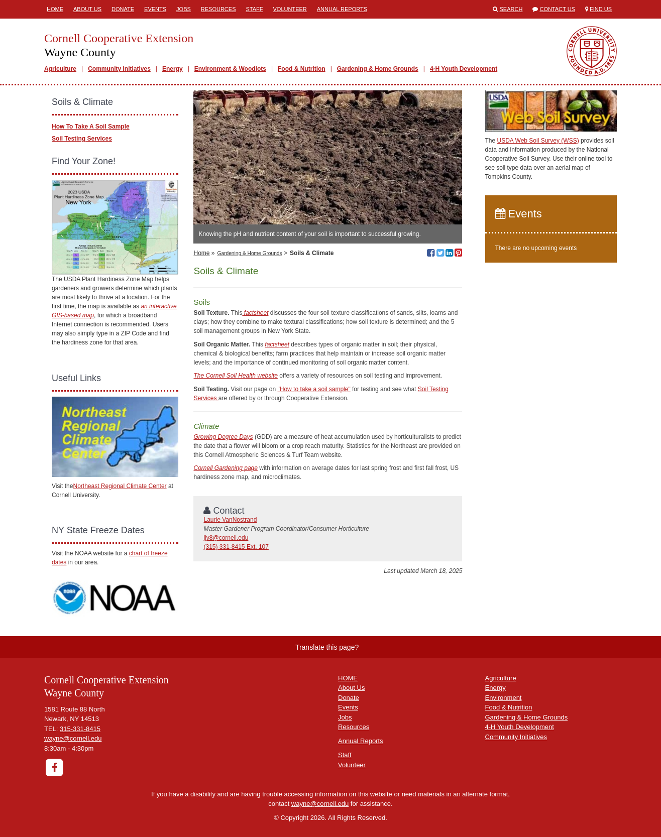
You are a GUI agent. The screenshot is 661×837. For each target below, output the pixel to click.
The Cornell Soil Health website (235, 375)
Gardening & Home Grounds (377, 68)
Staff (254, 9)
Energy (172, 68)
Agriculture (60, 68)
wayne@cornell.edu (72, 738)
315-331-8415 (80, 729)
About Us (87, 9)
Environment (503, 697)
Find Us (601, 9)
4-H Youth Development (463, 68)
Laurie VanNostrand (230, 519)
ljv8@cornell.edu (225, 537)
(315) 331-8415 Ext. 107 (235, 546)
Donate (123, 9)
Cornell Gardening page (225, 467)
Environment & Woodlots (230, 68)
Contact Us (557, 9)
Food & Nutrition (301, 68)
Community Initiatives (119, 68)
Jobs (183, 9)
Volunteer (290, 9)
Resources (218, 9)
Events (155, 9)
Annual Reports (342, 9)
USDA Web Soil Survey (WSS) (538, 140)
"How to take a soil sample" (313, 389)
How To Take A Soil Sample (91, 126)
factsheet (277, 344)
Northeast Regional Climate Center (119, 486)
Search (511, 9)
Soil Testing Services (82, 138)
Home (55, 9)
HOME (348, 678)
